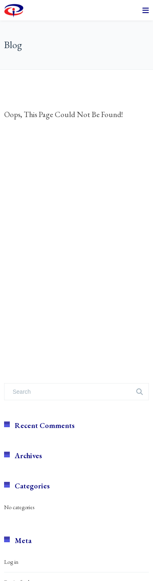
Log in (11, 561)
